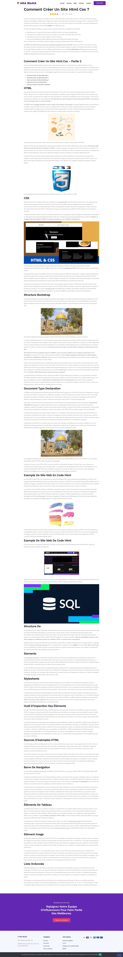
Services (69, 3)
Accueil (62, 3)
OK (100, 954)
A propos (81, 3)
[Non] (119, 955)
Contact (88, 3)
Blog (75, 3)
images (49, 26)
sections (75, 645)
